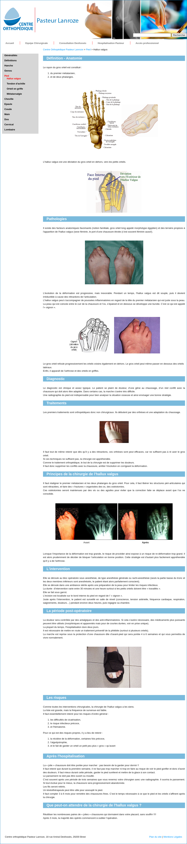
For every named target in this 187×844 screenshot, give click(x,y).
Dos (6, 119)
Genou (8, 70)
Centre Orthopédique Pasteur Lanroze (63, 49)
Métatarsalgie (14, 93)
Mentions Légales (172, 836)
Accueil (9, 43)
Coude (8, 109)
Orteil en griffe (15, 88)
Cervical (9, 124)
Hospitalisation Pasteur (111, 43)
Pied (88, 49)
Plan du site (155, 836)
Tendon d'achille (16, 83)
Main (7, 114)
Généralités (10, 55)
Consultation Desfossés (72, 43)
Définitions (10, 60)
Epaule (8, 104)
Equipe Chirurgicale (36, 43)
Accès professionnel (147, 43)
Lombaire (9, 129)
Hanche (8, 65)
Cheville (8, 99)
